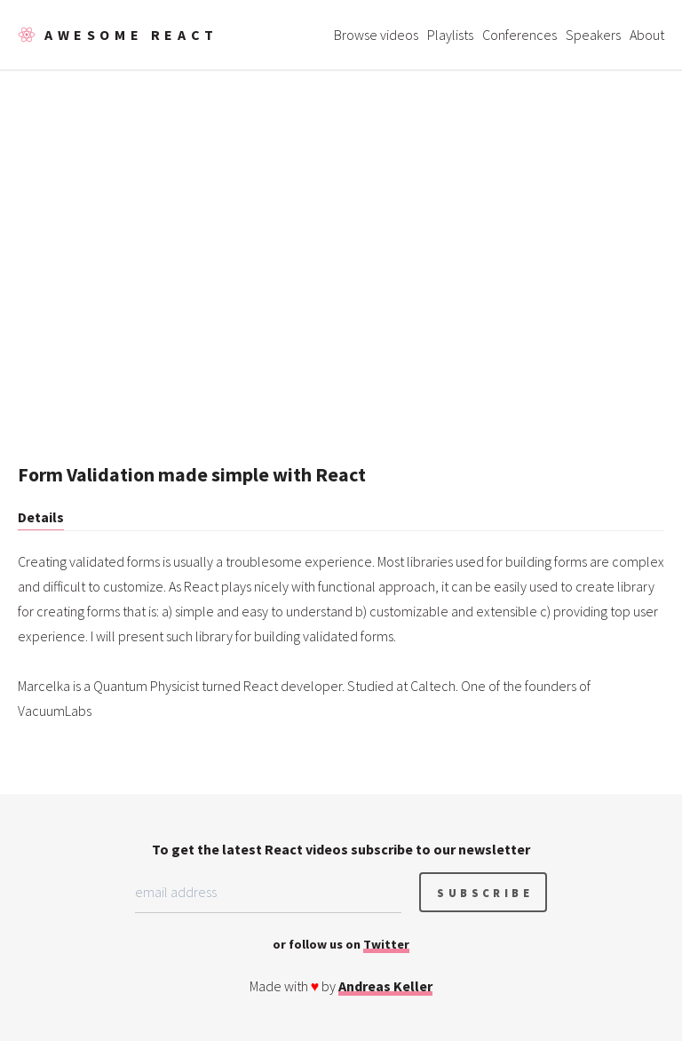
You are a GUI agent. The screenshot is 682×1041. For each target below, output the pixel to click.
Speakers (593, 35)
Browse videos (376, 35)
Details (41, 517)
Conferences (519, 35)
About (647, 35)
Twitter (386, 944)
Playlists (450, 35)
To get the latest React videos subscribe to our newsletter (341, 849)
